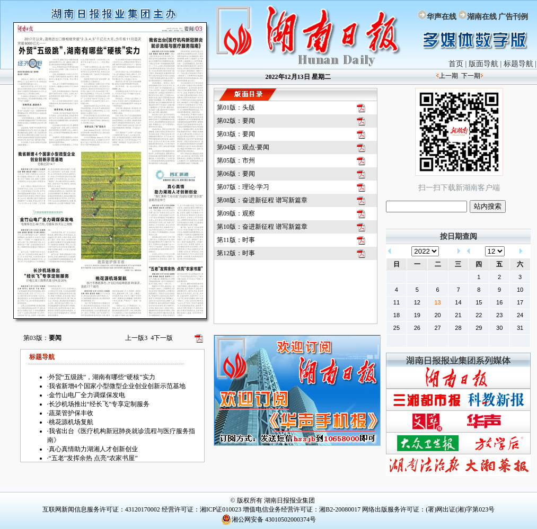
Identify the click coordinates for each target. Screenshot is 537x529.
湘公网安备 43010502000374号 (268, 519)
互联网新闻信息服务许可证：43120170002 (101, 509)
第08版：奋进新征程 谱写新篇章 (262, 200)
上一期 (448, 75)
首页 (455, 64)
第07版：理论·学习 (243, 187)
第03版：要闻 (236, 134)
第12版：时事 (236, 253)
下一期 (470, 75)
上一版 (136, 338)
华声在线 (441, 17)
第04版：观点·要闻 (243, 147)
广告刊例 (513, 17)
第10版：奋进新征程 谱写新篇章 (262, 226)
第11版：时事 (236, 240)
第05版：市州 (236, 160)
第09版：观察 (236, 213)
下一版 (162, 338)
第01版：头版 (236, 107)
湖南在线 (482, 17)
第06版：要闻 (236, 173)
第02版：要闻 (236, 120)
